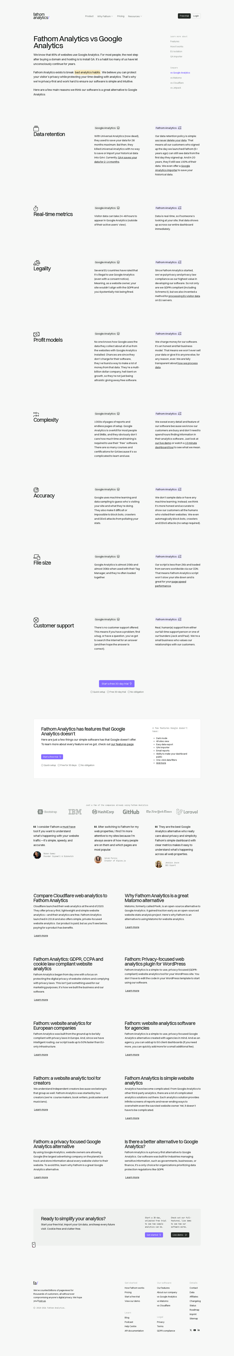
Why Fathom (105, 16)
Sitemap (194, 1318)
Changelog (195, 1301)
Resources (135, 16)
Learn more (41, 935)
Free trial (184, 15)
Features (174, 41)
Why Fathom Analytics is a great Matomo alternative (156, 898)
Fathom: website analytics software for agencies (160, 1025)
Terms (160, 1326)
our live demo (163, 443)
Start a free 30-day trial (117, 683)
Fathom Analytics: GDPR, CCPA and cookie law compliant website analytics (68, 964)
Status (193, 1305)
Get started (154, 1234)
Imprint (193, 1314)
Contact (194, 1287)
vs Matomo (176, 77)
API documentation (134, 1330)
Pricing (120, 16)
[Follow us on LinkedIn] (199, 1330)
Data (192, 1292)
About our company (167, 1292)
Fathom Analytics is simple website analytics (159, 1080)
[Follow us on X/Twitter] (191, 1330)
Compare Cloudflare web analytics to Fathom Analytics (70, 898)
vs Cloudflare (177, 82)
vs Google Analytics (180, 72)
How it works (176, 46)
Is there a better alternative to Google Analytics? (161, 1144)
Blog (127, 1317)
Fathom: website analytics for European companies (62, 1025)
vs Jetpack (175, 87)
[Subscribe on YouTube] (194, 1330)
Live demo (180, 1234)
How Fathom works (134, 1287)
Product (89, 16)
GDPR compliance (166, 1330)
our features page (122, 744)
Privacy (160, 1322)
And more (161, 763)
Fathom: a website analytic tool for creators (67, 1080)
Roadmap (194, 1309)
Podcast (129, 1322)
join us (42, 1300)
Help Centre (130, 1326)
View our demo (132, 1301)
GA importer (176, 56)
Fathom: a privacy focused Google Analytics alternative (67, 1144)
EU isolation (176, 51)
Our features (163, 1287)
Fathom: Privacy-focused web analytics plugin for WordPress (155, 961)
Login (196, 15)
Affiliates (194, 1296)
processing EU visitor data (184, 296)
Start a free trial (52, 756)
